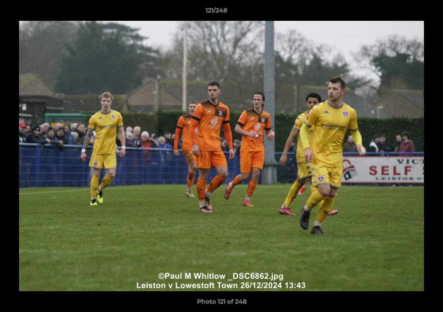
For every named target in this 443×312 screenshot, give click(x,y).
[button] (406, 12)
